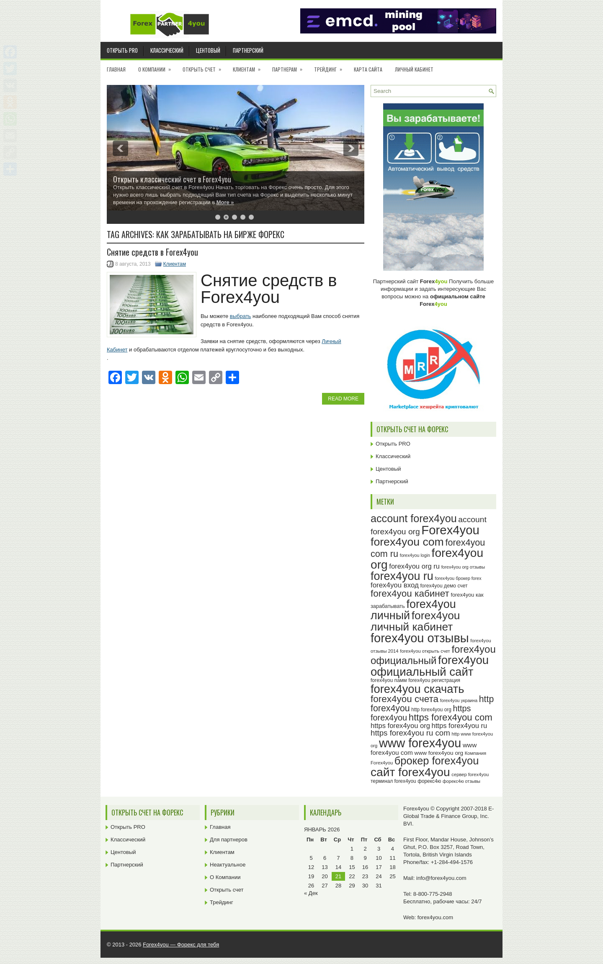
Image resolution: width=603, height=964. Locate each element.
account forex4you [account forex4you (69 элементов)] (414, 518)
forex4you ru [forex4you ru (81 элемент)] (402, 576)
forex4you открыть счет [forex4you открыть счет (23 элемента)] (425, 651)
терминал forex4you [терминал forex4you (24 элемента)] (393, 781)
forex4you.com (435, 917)
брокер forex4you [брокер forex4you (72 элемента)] (436, 761)
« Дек (311, 893)
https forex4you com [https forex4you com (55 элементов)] (450, 717)
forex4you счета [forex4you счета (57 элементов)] (404, 699)
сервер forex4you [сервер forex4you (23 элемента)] (470, 774)
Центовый (208, 50)
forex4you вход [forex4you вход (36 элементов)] (395, 585)
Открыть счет (205, 66)
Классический (166, 50)
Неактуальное (227, 864)
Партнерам (290, 66)
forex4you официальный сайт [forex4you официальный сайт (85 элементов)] (430, 666)
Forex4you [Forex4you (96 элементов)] (450, 530)
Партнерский (248, 50)
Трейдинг (331, 66)
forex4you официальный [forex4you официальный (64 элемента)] (433, 655)
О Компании (157, 66)
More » (225, 202)
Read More (343, 399)
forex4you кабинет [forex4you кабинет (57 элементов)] (410, 593)
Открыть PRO (122, 50)
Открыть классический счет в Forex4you (172, 179)
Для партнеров (228, 839)
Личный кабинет (414, 69)
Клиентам (249, 66)
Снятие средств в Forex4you (152, 252)
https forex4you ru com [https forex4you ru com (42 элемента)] (410, 732)
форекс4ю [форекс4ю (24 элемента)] (429, 781)
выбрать (240, 316)
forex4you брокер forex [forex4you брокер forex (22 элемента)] (458, 578)
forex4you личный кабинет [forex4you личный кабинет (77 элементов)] (415, 621)
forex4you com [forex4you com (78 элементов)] (407, 542)
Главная (116, 69)
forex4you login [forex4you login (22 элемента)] (415, 555)
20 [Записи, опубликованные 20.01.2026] (324, 876)
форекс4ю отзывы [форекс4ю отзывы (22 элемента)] (461, 781)
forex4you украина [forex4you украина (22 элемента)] (458, 700)
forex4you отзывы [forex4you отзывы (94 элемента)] (420, 638)
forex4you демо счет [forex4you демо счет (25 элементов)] (444, 586)
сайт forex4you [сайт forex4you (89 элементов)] (410, 772)
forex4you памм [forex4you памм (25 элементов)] (389, 680)
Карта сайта (368, 69)
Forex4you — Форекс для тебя (181, 944)
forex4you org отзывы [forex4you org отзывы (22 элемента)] (463, 566)
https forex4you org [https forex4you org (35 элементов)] (400, 726)
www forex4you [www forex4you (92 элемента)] (420, 743)
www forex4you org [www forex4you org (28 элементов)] (439, 753)
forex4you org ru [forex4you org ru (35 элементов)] (414, 566)
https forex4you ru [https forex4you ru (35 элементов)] (459, 726)
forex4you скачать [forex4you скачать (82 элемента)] (417, 688)
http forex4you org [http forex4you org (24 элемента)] (431, 710)
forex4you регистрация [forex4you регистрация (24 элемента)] (434, 680)
